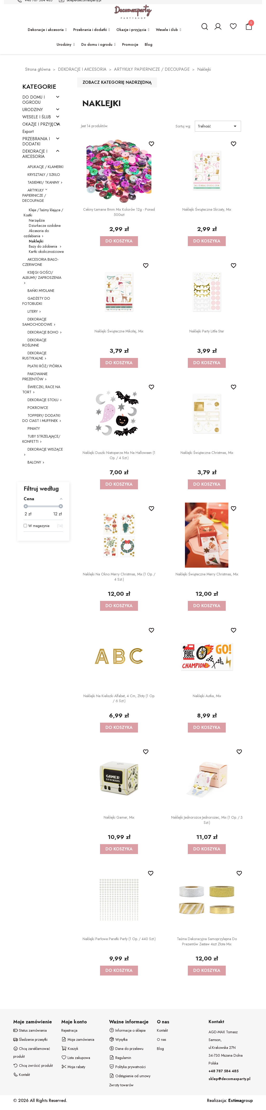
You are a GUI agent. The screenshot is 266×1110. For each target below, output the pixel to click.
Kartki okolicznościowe (46, 251)
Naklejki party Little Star (206, 331)
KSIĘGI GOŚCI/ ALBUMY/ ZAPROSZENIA (41, 275)
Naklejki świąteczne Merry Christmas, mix (207, 574)
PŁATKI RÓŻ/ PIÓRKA (45, 366)
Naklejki (36, 241)
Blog (160, 1048)
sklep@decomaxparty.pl (229, 1078)
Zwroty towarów (121, 1085)
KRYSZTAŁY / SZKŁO (44, 174)
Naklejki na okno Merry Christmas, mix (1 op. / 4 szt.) (119, 577)
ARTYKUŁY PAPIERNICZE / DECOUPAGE (34, 195)
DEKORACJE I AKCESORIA (34, 154)
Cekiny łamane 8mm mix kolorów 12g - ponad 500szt (119, 212)
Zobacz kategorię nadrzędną (117, 82)
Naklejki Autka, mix (207, 695)
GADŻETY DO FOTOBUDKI (36, 301)
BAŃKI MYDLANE (41, 290)
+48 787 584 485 (223, 1071)
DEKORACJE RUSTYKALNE (34, 355)
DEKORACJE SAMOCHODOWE (37, 322)
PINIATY (34, 428)
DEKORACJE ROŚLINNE (34, 342)
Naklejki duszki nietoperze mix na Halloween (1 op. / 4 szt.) (119, 455)
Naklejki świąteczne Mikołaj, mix (119, 331)
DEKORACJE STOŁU (43, 399)
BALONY (34, 462)
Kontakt (162, 1030)
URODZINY (32, 110)
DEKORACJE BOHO (43, 332)
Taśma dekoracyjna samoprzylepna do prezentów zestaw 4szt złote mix (207, 941)
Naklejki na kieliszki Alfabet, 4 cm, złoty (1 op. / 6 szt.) (119, 698)
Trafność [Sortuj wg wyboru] (218, 126)
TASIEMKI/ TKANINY (43, 182)
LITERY (33, 311)
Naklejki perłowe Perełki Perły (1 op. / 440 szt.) (119, 938)
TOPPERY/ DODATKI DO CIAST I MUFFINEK (41, 418)
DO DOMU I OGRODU (33, 100)
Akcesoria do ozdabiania (36, 233)
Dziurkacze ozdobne (45, 225)
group (240, 1100)
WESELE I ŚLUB (36, 117)
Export (28, 131)
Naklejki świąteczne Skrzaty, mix (206, 209)
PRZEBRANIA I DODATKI (36, 141)
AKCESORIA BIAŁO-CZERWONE (40, 262)
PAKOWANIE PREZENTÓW (35, 376)
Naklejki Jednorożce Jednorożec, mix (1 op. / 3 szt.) (207, 820)
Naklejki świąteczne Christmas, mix (207, 452)
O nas (161, 1039)
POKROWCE (38, 407)
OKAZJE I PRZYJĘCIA (41, 124)
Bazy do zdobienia (43, 246)
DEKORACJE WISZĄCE (45, 449)
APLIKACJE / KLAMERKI (45, 166)
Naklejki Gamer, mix (119, 817)
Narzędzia (37, 220)
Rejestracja (69, 1030)
